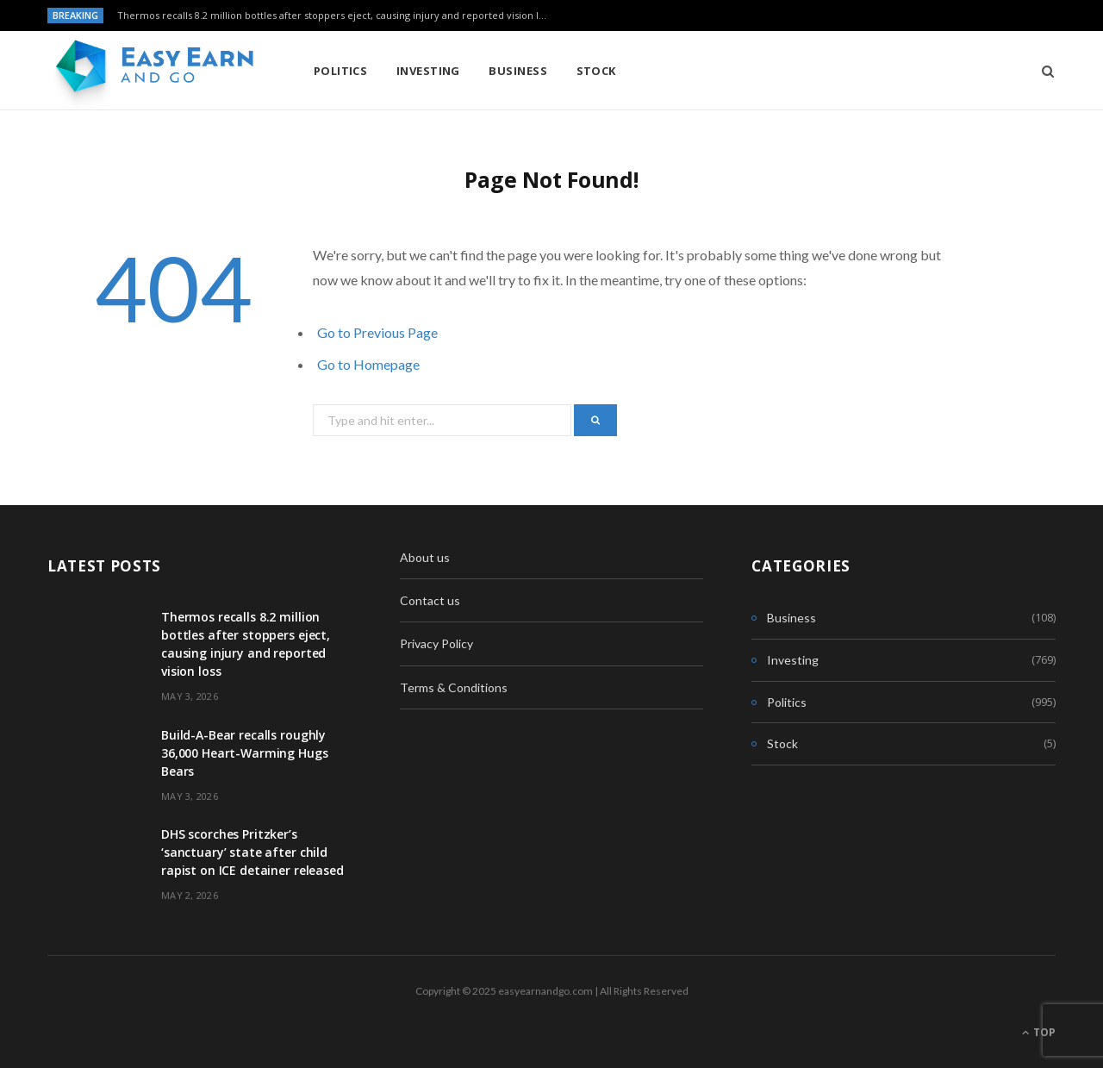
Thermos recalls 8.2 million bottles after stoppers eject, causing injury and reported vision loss (335, 15)
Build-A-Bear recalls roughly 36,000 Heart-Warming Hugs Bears (244, 753)
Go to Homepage (368, 364)
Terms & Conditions (454, 687)
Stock (596, 70)
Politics (341, 70)
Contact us (430, 600)
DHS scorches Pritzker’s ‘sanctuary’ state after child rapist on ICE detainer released (252, 852)
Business (518, 70)
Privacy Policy (436, 643)
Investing (428, 70)
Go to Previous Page (377, 332)
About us (425, 557)
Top (1039, 1032)
